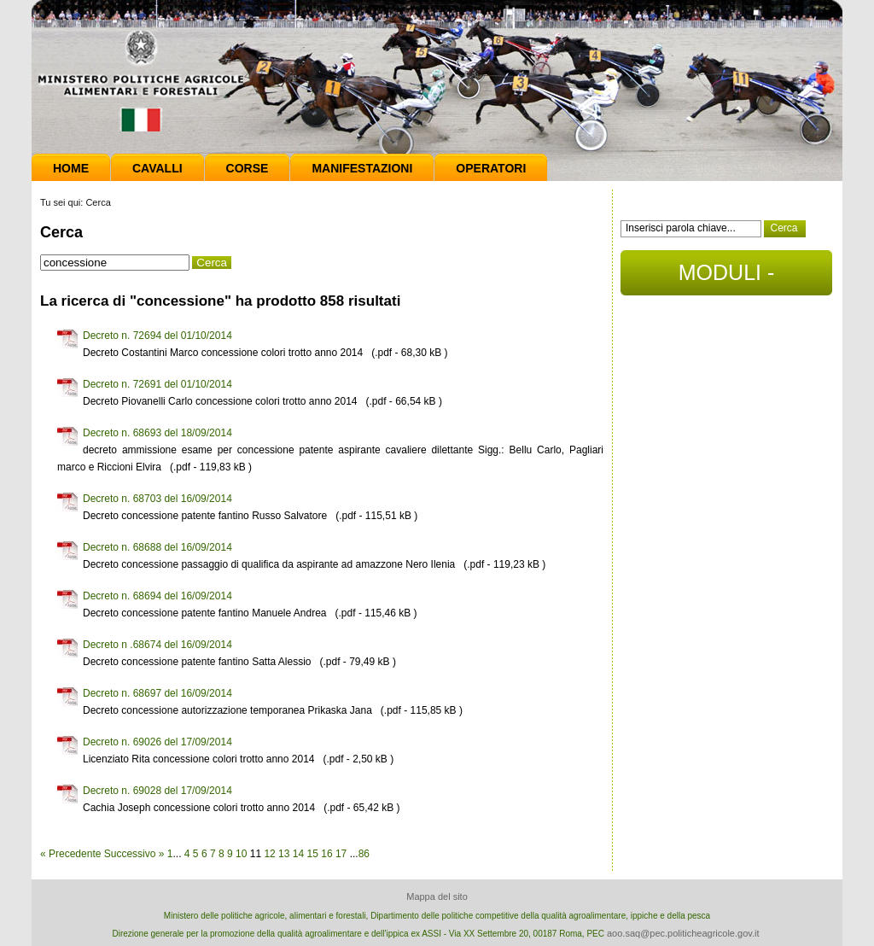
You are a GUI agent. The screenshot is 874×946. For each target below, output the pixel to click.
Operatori (491, 168)
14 (298, 854)
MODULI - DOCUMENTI (725, 277)
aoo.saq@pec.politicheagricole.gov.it (683, 933)
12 (269, 854)
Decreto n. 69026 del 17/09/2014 (157, 742)
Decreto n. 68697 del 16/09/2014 (157, 693)
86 (364, 854)
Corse (247, 168)
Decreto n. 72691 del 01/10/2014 (157, 384)
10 (241, 854)
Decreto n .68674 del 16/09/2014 (157, 645)
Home (71, 168)
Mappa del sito (437, 896)
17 (341, 854)
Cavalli (157, 168)
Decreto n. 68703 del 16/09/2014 (157, 499)
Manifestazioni (362, 168)
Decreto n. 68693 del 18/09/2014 (157, 433)
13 (283, 854)
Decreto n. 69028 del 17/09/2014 (157, 791)
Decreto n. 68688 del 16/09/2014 (157, 547)
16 (326, 854)
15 (312, 854)
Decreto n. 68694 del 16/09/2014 (157, 596)
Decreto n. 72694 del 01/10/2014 (157, 336)
